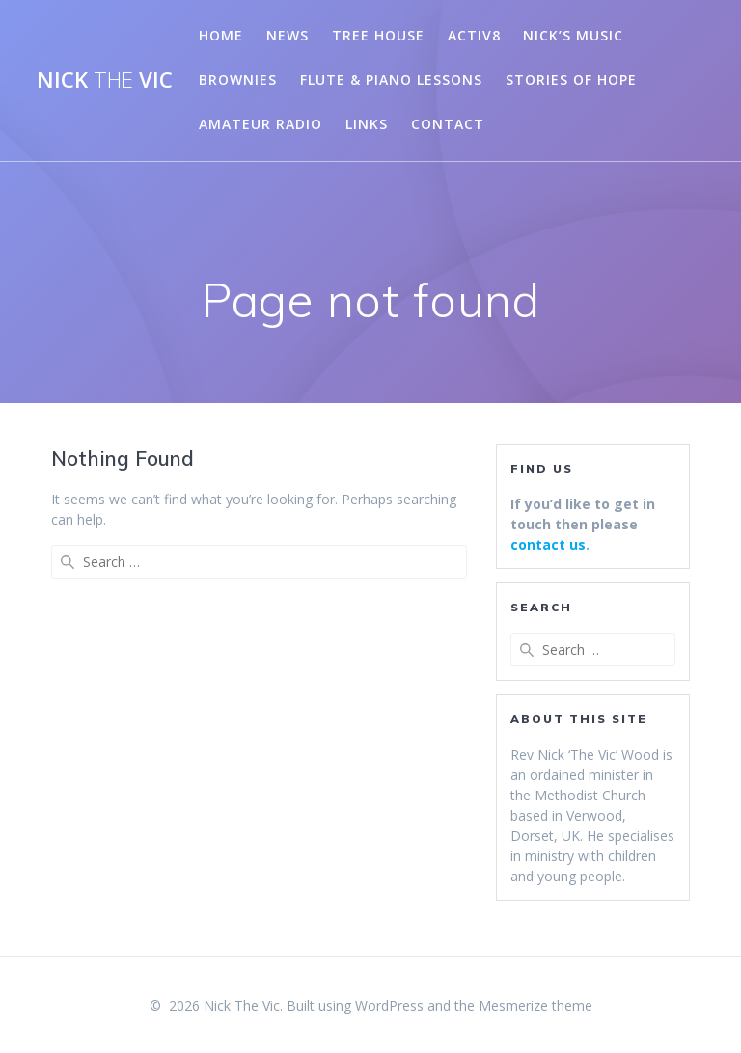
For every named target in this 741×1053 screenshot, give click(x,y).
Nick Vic (105, 80)
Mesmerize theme (535, 1005)
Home (221, 35)
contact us (548, 544)
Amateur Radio (260, 124)
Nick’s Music (573, 35)
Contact (447, 124)
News (287, 35)
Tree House (378, 35)
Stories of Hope (571, 79)
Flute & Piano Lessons (391, 79)
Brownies (238, 79)
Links (366, 124)
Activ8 (474, 35)
